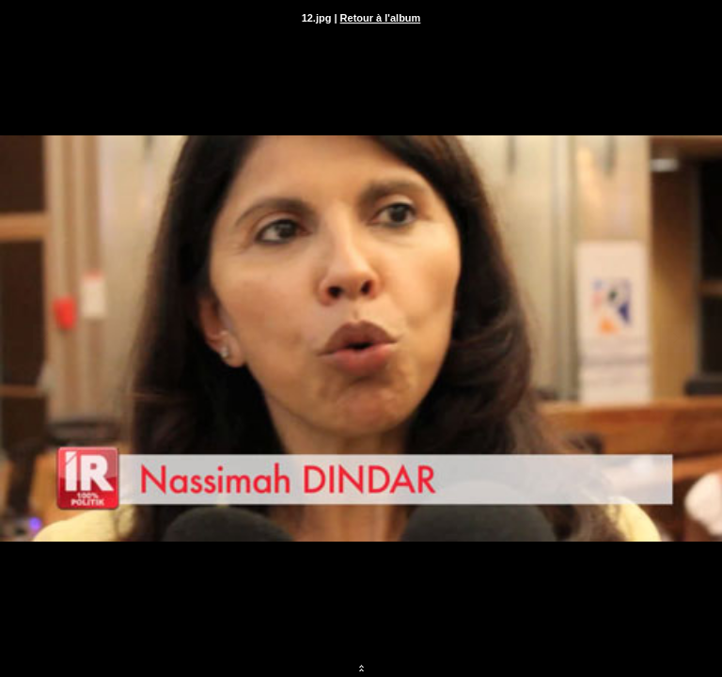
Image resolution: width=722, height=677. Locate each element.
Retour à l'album (380, 18)
